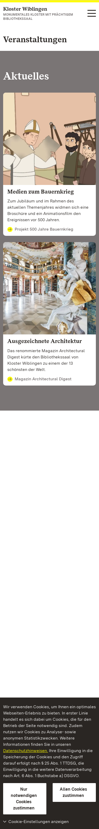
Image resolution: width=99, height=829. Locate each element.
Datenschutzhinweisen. (25, 750)
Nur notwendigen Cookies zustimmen (24, 798)
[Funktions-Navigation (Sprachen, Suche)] (91, 13)
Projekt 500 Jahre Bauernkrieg (40, 229)
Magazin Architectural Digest (39, 379)
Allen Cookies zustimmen (73, 792)
